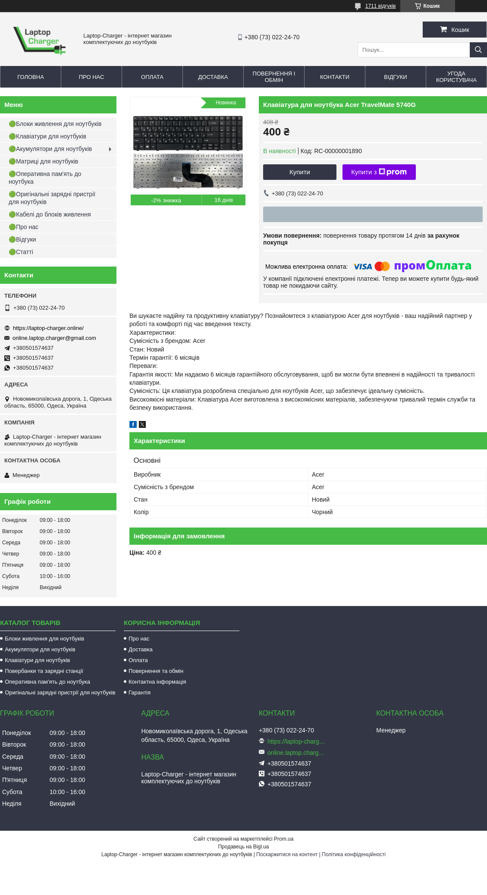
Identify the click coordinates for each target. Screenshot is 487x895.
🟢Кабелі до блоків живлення (50, 214)
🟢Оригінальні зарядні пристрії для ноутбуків (52, 198)
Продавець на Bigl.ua (243, 847)
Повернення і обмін (274, 76)
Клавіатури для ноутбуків (37, 660)
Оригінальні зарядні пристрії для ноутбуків (60, 692)
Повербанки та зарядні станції (44, 671)
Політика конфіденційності (354, 854)
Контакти (334, 77)
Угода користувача (456, 76)
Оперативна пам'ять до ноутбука (47, 681)
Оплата (152, 77)
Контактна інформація (157, 681)
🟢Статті (21, 251)
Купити (299, 172)
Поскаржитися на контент (286, 854)
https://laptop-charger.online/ (48, 328)
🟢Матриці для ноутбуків (43, 161)
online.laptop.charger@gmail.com (54, 338)
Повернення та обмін (156, 671)
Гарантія (140, 692)
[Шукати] (478, 49)
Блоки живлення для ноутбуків (44, 638)
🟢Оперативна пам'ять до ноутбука (45, 177)
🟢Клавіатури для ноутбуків (47, 136)
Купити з (379, 172)
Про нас (91, 77)
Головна (30, 77)
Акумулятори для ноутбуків (40, 649)
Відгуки (395, 77)
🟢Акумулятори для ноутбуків (50, 148)
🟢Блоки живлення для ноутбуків (55, 123)
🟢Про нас (23, 226)
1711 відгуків (380, 6)
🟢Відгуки (22, 239)
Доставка (213, 77)
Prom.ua (283, 839)
